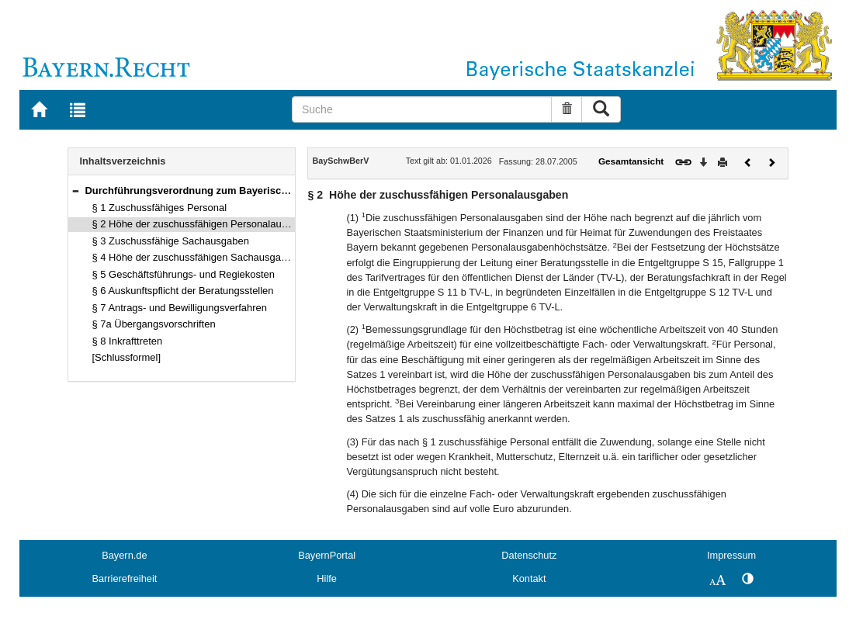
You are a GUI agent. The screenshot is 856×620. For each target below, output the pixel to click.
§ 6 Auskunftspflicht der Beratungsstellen (183, 290)
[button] (75, 190)
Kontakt (529, 578)
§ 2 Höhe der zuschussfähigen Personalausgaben (203, 224)
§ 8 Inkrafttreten (127, 341)
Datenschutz (528, 555)
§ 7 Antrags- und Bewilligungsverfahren (179, 307)
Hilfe (327, 578)
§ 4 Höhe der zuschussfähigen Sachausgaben (195, 257)
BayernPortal (326, 555)
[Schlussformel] (126, 357)
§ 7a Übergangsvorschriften (154, 324)
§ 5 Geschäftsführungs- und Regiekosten (183, 274)
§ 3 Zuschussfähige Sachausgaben (170, 241)
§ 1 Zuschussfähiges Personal (159, 207)
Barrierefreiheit (124, 578)
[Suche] (422, 109)
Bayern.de (124, 555)
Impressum (731, 555)
